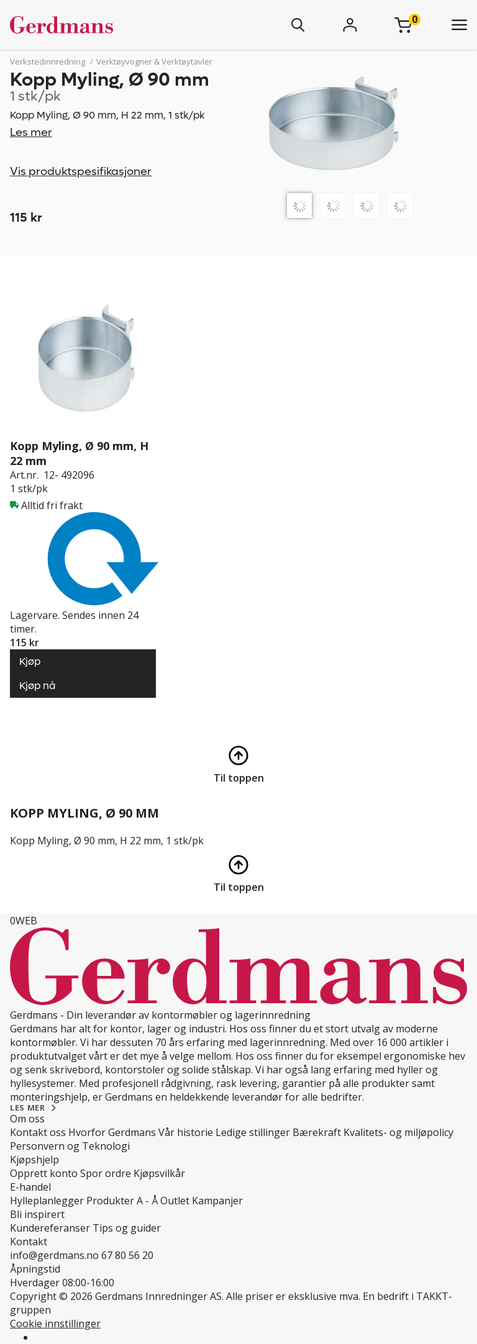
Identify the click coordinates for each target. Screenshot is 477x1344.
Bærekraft (317, 1132)
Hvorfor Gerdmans (112, 1132)
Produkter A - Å (122, 1200)
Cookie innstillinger (55, 1323)
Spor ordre (105, 1173)
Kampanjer (217, 1200)
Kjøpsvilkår (159, 1173)
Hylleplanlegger (47, 1200)
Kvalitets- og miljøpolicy (398, 1132)
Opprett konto (44, 1173)
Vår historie (185, 1132)
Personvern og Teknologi (70, 1146)
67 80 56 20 (127, 1255)
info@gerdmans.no (54, 1255)
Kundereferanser (50, 1228)
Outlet (174, 1200)
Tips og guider (127, 1228)
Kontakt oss (38, 1132)
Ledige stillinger (253, 1132)
